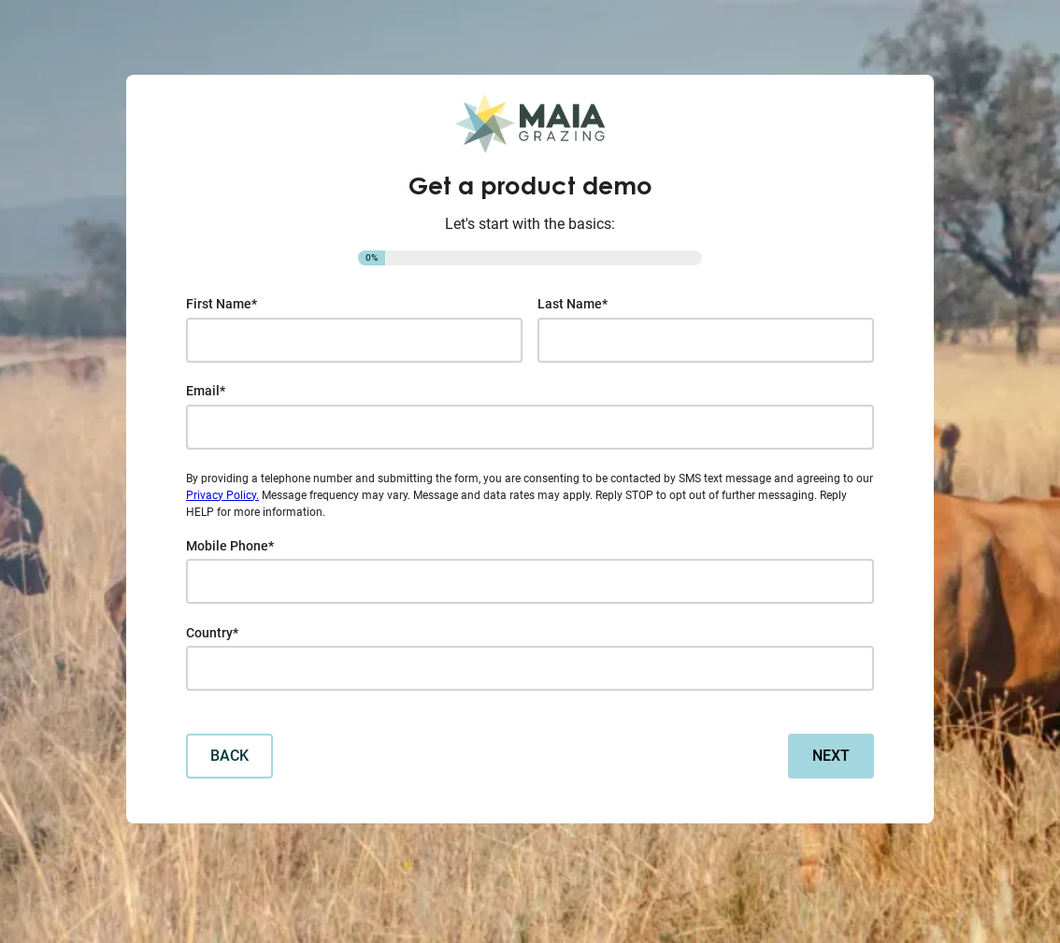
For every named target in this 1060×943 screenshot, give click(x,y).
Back (229, 755)
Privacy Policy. (222, 495)
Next (831, 755)
